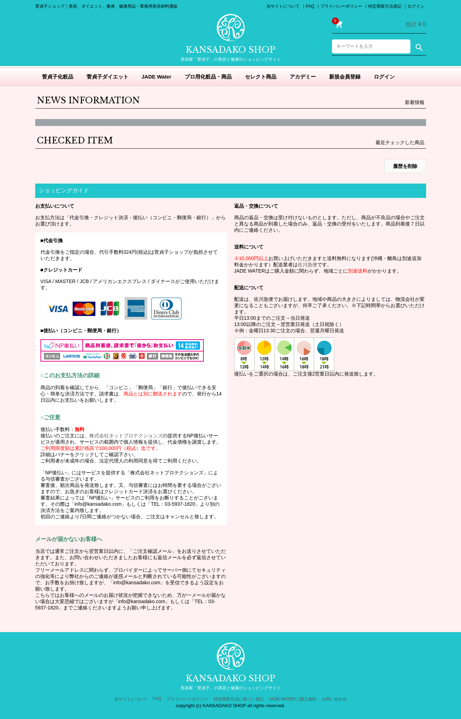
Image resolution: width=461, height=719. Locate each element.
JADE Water (156, 77)
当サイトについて (283, 6)
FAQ (310, 6)
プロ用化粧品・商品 (208, 77)
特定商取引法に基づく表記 (239, 699)
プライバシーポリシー (341, 6)
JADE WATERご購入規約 (293, 699)
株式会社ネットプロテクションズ (126, 435)
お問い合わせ (334, 699)
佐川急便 (307, 264)
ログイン (416, 6)
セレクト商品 (260, 77)
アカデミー (303, 77)
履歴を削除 (405, 166)
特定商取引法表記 (385, 6)
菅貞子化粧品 (57, 77)
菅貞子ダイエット (107, 77)
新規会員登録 (344, 77)
